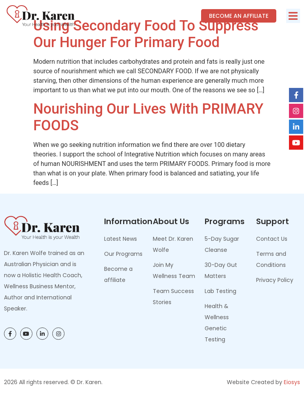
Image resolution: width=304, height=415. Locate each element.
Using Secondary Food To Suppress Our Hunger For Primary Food (145, 52)
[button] (293, 16)
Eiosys (292, 400)
